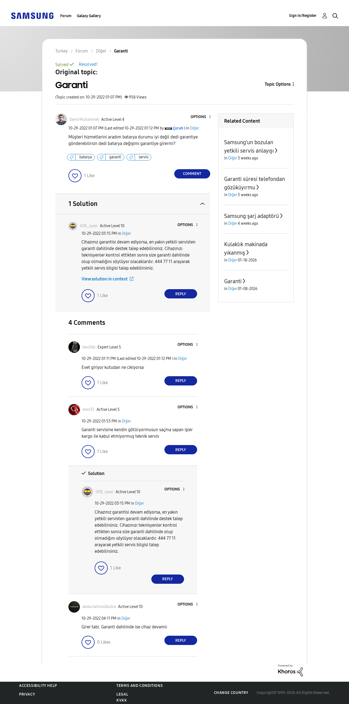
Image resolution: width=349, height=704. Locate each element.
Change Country (231, 692)
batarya (85, 157)
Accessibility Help (38, 685)
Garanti (233, 281)
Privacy (27, 694)
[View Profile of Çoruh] (178, 128)
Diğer (194, 128)
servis (143, 157)
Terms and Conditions (139, 685)
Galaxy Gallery (89, 16)
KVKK (121, 700)
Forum (65, 16)
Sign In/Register (303, 15)
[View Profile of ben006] (89, 347)
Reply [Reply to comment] (180, 294)
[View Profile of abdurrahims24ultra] (99, 606)
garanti (115, 157)
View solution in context (105, 279)
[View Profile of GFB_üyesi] (89, 226)
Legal (122, 694)
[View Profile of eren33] (88, 409)
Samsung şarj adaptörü (251, 216)
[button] (200, 117)
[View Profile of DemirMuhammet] (84, 119)
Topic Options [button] (278, 84)
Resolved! (88, 64)
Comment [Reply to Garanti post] (192, 173)
